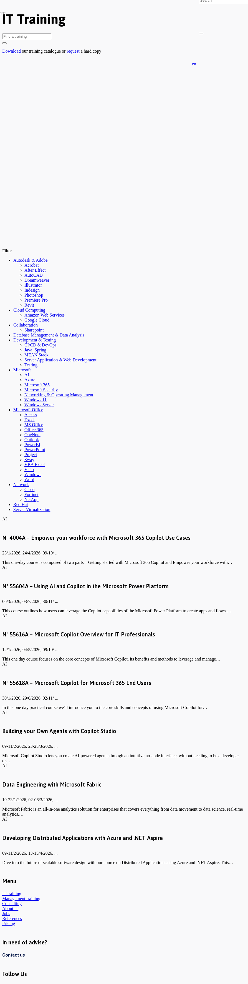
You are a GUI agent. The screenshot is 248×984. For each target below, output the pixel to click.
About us (10, 908)
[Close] (201, 33)
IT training (11, 893)
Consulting (12, 903)
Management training (21, 898)
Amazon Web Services (44, 315)
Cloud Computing (29, 310)
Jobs (6, 913)
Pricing (8, 923)
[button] (194, 63)
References (12, 918)
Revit (29, 305)
